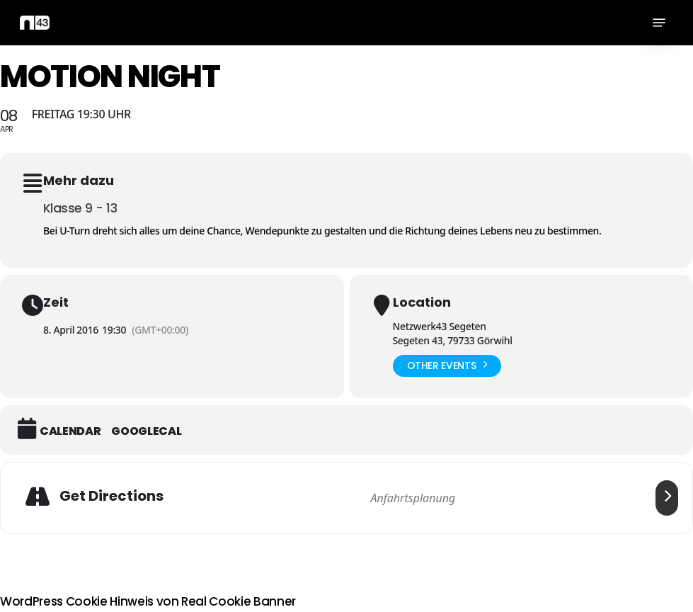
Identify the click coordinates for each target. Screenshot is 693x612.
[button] (659, 23)
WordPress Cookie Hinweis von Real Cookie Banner (148, 601)
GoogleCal (146, 431)
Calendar (70, 431)
